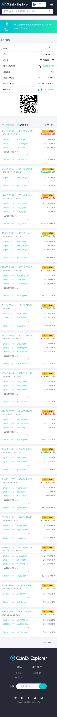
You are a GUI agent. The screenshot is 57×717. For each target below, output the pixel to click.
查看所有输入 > (11, 152)
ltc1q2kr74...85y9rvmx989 (15, 420)
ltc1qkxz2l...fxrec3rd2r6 (15, 148)
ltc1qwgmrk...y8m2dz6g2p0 (15, 284)
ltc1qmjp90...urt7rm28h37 (15, 344)
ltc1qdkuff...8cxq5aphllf (15, 140)
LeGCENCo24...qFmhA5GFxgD (15, 526)
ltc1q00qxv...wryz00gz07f (15, 576)
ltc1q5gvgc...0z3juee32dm (15, 364)
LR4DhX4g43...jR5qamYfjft (15, 594)
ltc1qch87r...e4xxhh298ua (15, 560)
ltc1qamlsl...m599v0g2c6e (15, 496)
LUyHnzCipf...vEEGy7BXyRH (15, 178)
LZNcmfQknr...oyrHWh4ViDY (15, 318)
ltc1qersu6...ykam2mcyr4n (15, 280)
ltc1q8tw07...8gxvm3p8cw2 (15, 440)
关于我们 (19, 673)
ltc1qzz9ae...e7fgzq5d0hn (15, 556)
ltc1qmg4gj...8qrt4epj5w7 (15, 348)
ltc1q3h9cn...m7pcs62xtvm (15, 424)
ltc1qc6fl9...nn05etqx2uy (15, 160)
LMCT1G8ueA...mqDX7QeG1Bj (15, 314)
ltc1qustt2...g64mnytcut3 (15, 508)
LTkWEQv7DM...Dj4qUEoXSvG (15, 530)
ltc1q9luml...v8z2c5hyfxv (15, 428)
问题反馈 (37, 673)
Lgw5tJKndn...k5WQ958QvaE (15, 382)
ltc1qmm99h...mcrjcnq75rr (15, 224)
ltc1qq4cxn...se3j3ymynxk (15, 208)
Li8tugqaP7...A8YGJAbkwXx (15, 242)
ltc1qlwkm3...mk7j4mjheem (15, 564)
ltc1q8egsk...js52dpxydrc (15, 492)
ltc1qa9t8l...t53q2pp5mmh (15, 296)
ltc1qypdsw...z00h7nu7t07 (15, 352)
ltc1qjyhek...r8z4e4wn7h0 (15, 488)
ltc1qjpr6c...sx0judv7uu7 (15, 204)
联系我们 (19, 677)
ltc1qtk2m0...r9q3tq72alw (15, 276)
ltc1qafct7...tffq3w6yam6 (15, 144)
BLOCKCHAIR (46, 66)
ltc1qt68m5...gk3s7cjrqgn (15, 186)
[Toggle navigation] (51, 4)
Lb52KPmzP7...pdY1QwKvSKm (15, 624)
